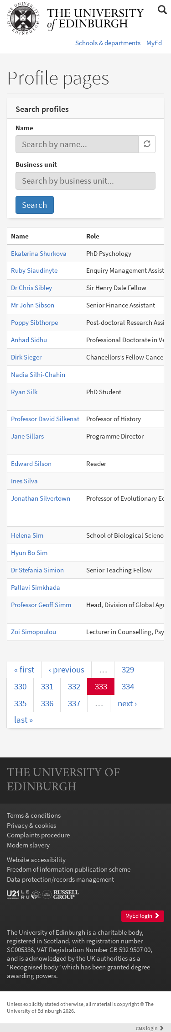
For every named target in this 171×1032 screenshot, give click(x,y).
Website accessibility (36, 859)
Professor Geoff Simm (41, 604)
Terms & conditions (34, 815)
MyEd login (142, 916)
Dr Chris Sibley (31, 287)
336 (47, 703)
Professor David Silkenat (45, 418)
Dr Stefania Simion (37, 570)
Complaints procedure (38, 835)
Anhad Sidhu (29, 339)
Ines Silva (24, 480)
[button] (162, 10)
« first (24, 669)
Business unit (36, 164)
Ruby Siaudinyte (34, 270)
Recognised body (34, 967)
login (150, 1028)
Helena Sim (27, 535)
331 (47, 686)
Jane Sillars (27, 436)
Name (24, 127)
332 (74, 686)
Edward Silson (31, 463)
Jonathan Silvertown (40, 498)
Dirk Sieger (26, 357)
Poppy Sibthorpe (34, 322)
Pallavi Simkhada (35, 587)
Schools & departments (107, 42)
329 (128, 669)
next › (127, 703)
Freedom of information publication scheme (68, 869)
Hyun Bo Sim (29, 552)
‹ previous (66, 669)
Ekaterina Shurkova (39, 253)
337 (74, 703)
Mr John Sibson (32, 305)
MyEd (154, 42)
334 (128, 686)
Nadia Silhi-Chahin (38, 374)
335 (20, 703)
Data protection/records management (60, 879)
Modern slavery (28, 845)
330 (20, 686)
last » (23, 719)
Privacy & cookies (31, 825)
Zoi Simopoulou (33, 631)
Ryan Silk (24, 391)
